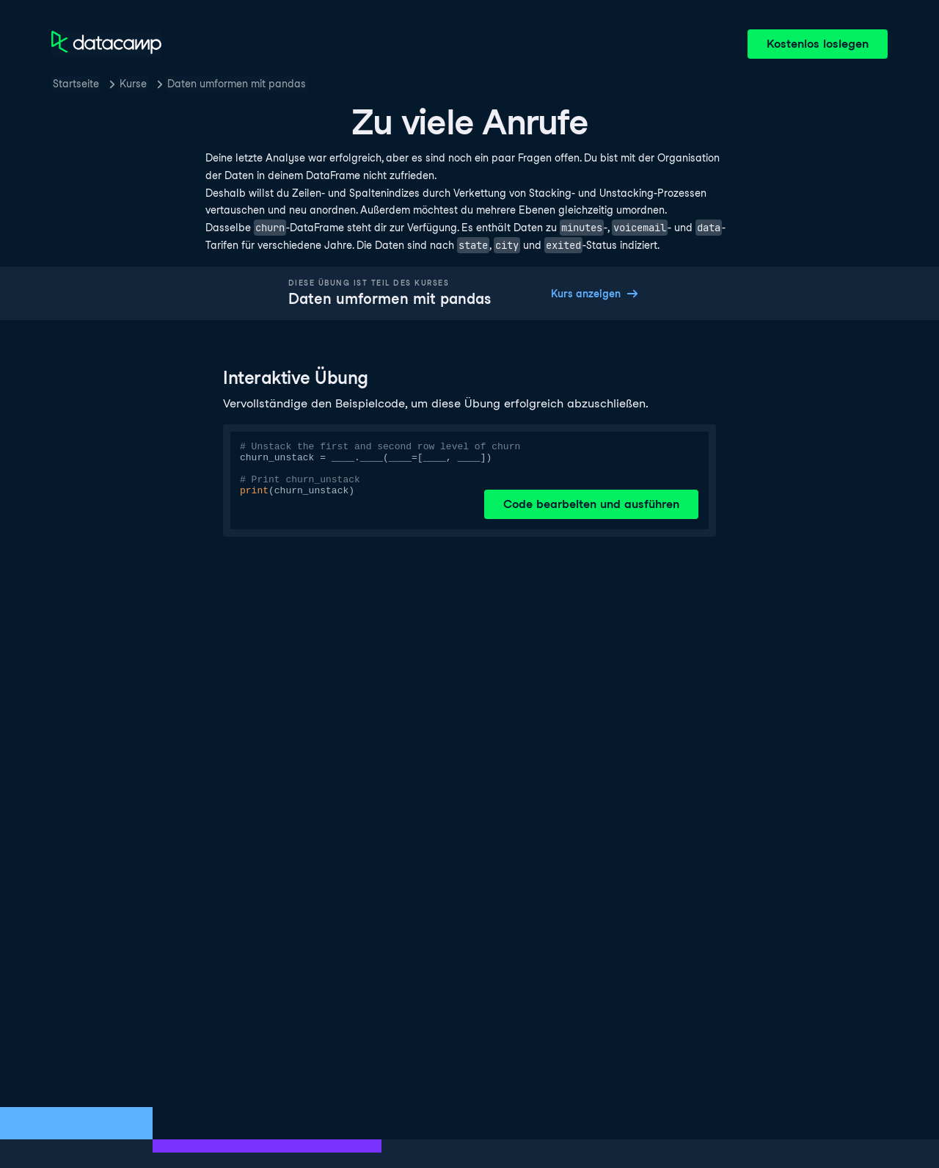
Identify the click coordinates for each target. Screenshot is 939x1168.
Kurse (133, 84)
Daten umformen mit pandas (236, 84)
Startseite (76, 84)
